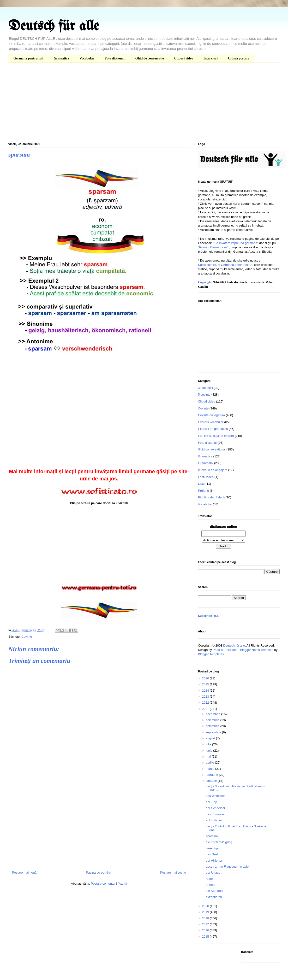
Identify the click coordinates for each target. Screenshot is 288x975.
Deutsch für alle (53, 26)
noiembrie (213, 720)
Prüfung (203, 490)
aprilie (210, 762)
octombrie (213, 726)
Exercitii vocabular (210, 422)
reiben (210, 879)
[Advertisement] (144, 103)
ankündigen (214, 820)
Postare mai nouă (24, 872)
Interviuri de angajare (212, 470)
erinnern (211, 885)
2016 (206, 930)
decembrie (213, 714)
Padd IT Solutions (225, 650)
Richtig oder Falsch (211, 497)
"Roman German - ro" (213, 247)
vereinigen (213, 848)
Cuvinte (26, 636)
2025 (206, 684)
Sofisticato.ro (207, 265)
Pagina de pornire (98, 872)
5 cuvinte (204, 394)
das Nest (212, 854)
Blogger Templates (211, 654)
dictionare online (223, 527)
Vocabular (86, 58)
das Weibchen (215, 796)
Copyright (205, 282)
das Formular (215, 814)
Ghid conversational (212, 449)
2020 (206, 906)
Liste (201, 483)
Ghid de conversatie (149, 58)
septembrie (214, 732)
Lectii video (206, 477)
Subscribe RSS (208, 616)
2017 (206, 924)
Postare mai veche (173, 872)
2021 (206, 709)
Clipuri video (183, 58)
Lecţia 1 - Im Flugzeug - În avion (228, 866)
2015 (206, 936)
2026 (206, 678)
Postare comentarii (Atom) (109, 883)
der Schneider (215, 808)
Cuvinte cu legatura (211, 415)
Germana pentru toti (28, 58)
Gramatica (61, 58)
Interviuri (211, 58)
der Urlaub (213, 872)
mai (209, 756)
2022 (206, 702)
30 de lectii (205, 388)
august (211, 738)
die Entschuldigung (219, 842)
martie (210, 769)
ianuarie (212, 780)
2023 (206, 696)
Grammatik (205, 463)
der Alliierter (214, 860)
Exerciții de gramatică (213, 429)
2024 (206, 690)
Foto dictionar (115, 58)
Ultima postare (238, 58)
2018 (206, 918)
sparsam (212, 836)
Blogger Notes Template (256, 650)
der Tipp (211, 802)
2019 (206, 912)
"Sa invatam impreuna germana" (235, 243)
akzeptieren (214, 897)
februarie (212, 774)
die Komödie (214, 891)
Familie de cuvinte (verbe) (216, 436)
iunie (209, 750)
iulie (209, 744)
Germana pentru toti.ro (236, 265)
